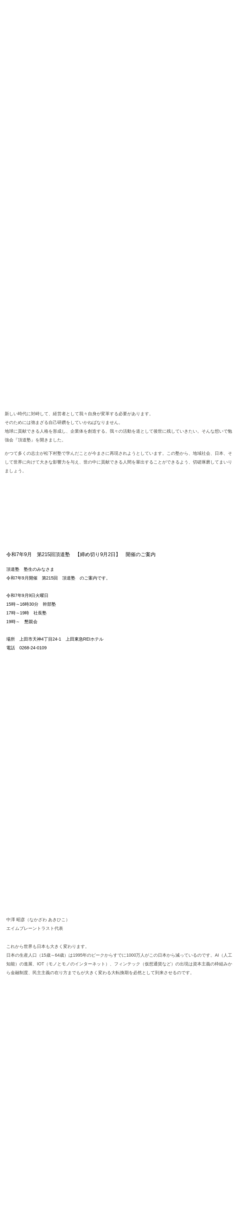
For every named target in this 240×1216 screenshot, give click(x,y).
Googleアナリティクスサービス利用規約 (107, 1177)
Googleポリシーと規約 (166, 1177)
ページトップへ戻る (120, 1131)
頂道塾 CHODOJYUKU (120, 53)
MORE (120, 490)
